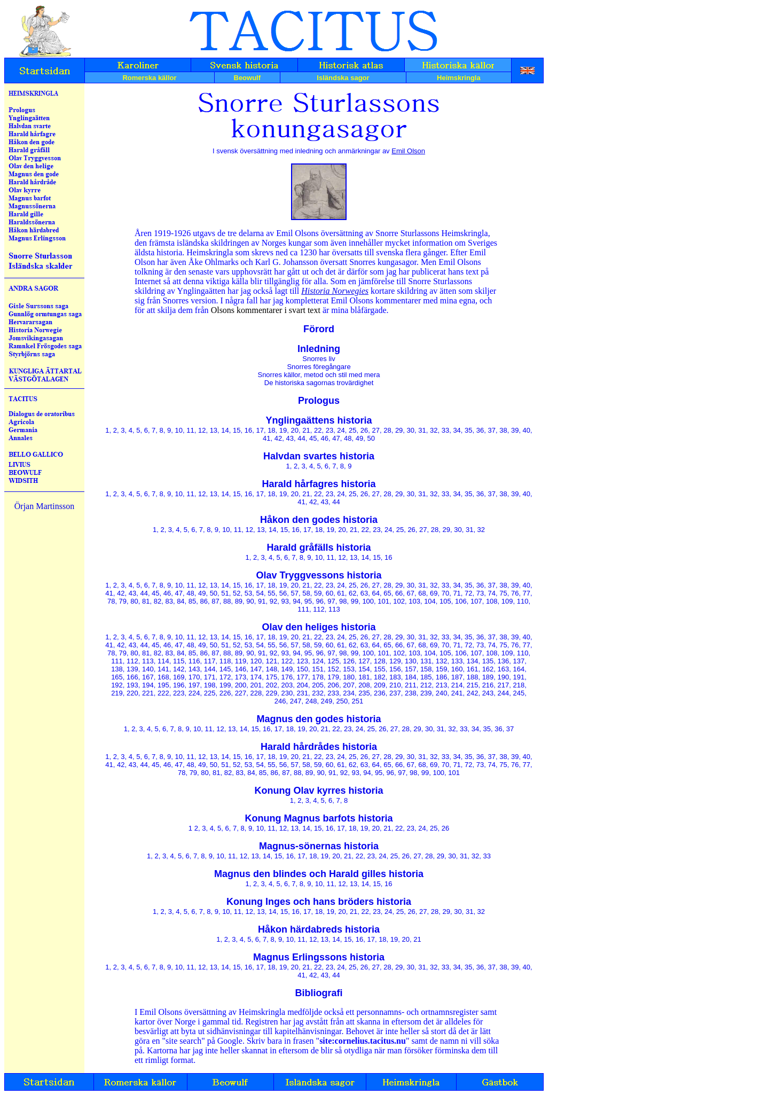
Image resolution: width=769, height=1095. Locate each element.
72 (468, 593)
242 (472, 693)
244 (503, 693)
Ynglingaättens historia (318, 420)
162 (488, 669)
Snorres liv (318, 359)
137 (519, 661)
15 (236, 430)
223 (179, 693)
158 (426, 669)
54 (259, 593)
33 (445, 430)
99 (354, 601)
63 (364, 593)
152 (333, 669)
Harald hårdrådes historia (319, 746)
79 (123, 601)
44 (301, 438)
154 (364, 669)
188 (472, 677)
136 (503, 661)
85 (192, 601)
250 (342, 701)
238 (411, 693)
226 (225, 693)
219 (117, 693)
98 (343, 601)
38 (503, 430)
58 (306, 593)
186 (442, 677)
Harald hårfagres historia (318, 484)
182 (380, 677)
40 (526, 430)
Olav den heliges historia (318, 627)
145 (225, 669)
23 (329, 430)
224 (194, 693)
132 (442, 661)
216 (488, 685)
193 (132, 685)
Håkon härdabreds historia (319, 929)
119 (241, 661)
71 (456, 593)
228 (256, 693)
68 (422, 593)
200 (241, 685)
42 (278, 438)
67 (410, 593)
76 (515, 593)
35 (468, 430)
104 (430, 601)
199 (225, 685)
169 (179, 677)
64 (375, 593)
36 (480, 430)
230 (287, 693)
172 (225, 677)
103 (414, 601)
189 (488, 677)
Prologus (319, 400)
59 (317, 593)
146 (241, 669)
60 (329, 593)
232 (318, 693)
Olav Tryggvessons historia (318, 575)
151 (318, 669)
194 (148, 685)
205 (318, 685)
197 (194, 685)
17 (259, 430)
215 (472, 685)
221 (148, 693)
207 (349, 685)
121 (272, 661)
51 (225, 593)
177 (302, 677)
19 (283, 430)
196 (179, 685)
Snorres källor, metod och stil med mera (318, 375)
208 (364, 685)
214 (457, 685)
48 (347, 438)
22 (317, 430)
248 (311, 701)
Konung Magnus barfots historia (319, 818)
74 (492, 593)
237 (395, 693)
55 (271, 593)
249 (327, 701)
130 (411, 661)
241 (457, 693)
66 (399, 593)
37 (492, 430)
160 (457, 669)
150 (302, 669)
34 (456, 430)
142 (179, 669)
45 (313, 438)
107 (476, 601)
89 (238, 601)
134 (472, 661)
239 (426, 693)
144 (210, 669)
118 (225, 661)
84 (180, 601)
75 (503, 593)
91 (261, 601)
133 (457, 661)
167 (148, 677)
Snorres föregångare (318, 367)
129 (395, 661)
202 (272, 685)
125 (333, 661)
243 (488, 693)
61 (340, 593)
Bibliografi (319, 993)
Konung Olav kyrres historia (318, 790)
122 (287, 661)
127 (364, 661)
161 (472, 669)
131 (426, 661)
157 (411, 669)
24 (340, 430)
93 (284, 601)
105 (445, 601)
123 (302, 661)
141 (163, 669)
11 (190, 430)
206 (333, 685)
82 (157, 601)
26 (364, 430)
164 (519, 669)
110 (523, 601)
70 (445, 593)
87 (215, 601)
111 (303, 609)
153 (349, 669)
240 (442, 693)
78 (111, 601)
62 (352, 593)
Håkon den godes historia (319, 519)
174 (256, 677)
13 (213, 430)
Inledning (318, 348)
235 (364, 693)
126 (349, 661)
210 (395, 685)
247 (296, 701)
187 (457, 677)
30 (410, 430)
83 (168, 601)
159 (442, 669)
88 (227, 601)
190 (503, 677)
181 (364, 677)
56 (283, 593)
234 (349, 693)
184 (411, 677)
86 (204, 601)
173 (241, 677)
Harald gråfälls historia (318, 547)
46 (324, 438)
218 (519, 685)
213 (442, 685)
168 (163, 677)
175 (272, 677)
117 (210, 661)
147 (256, 669)
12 (202, 430)
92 (273, 601)
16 (248, 430)
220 (132, 693)
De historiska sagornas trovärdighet (319, 383)
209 (380, 685)
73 (480, 593)
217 (503, 685)
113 (334, 609)
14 (225, 430)
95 (308, 601)
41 (266, 438)
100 (368, 601)
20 (295, 430)
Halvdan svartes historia (318, 456)
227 (241, 693)
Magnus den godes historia (318, 719)
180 (349, 677)
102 (399, 601)
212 (426, 685)
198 (210, 685)
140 (148, 669)
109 (507, 601)
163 (503, 669)
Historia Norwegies (334, 290)
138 (117, 669)
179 (333, 677)
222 (163, 693)
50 (370, 438)
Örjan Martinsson (44, 506)
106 (461, 601)
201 (256, 685)
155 (380, 669)
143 (194, 669)
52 (236, 593)
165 (117, 677)
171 (210, 677)
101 (383, 601)
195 (163, 685)
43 (290, 438)
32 (433, 430)
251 (357, 701)
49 (359, 438)
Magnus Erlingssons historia (318, 957)
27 (375, 430)
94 (296, 601)
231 (302, 693)
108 (492, 601)
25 (352, 430)
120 (256, 661)
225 (210, 693)
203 (287, 685)
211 (411, 685)
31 (422, 430)
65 (387, 593)
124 (318, 661)
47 (336, 438)
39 (515, 430)
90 (250, 601)
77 (526, 593)
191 (519, 677)
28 (387, 430)
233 (333, 693)
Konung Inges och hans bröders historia (318, 901)
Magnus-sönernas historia (319, 846)
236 (380, 693)
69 (433, 593)
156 (395, 669)
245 (519, 693)
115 (179, 661)
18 (271, 430)
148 (272, 669)
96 (320, 601)
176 (287, 677)
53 (248, 593)
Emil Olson (408, 151)
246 (280, 701)
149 (287, 669)
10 (179, 430)
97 (331, 601)
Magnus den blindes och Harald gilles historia (318, 874)
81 (146, 601)
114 (163, 661)
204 (302, 685)
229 (272, 693)
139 (132, 669)
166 (132, 677)
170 (194, 677)
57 (295, 593)
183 (395, 677)
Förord (318, 329)
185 (426, 677)
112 (319, 609)
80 (134, 601)
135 (488, 661)
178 (318, 677)
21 (306, 430)
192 (117, 685)
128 (380, 661)
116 (194, 661)
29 (399, 430)
